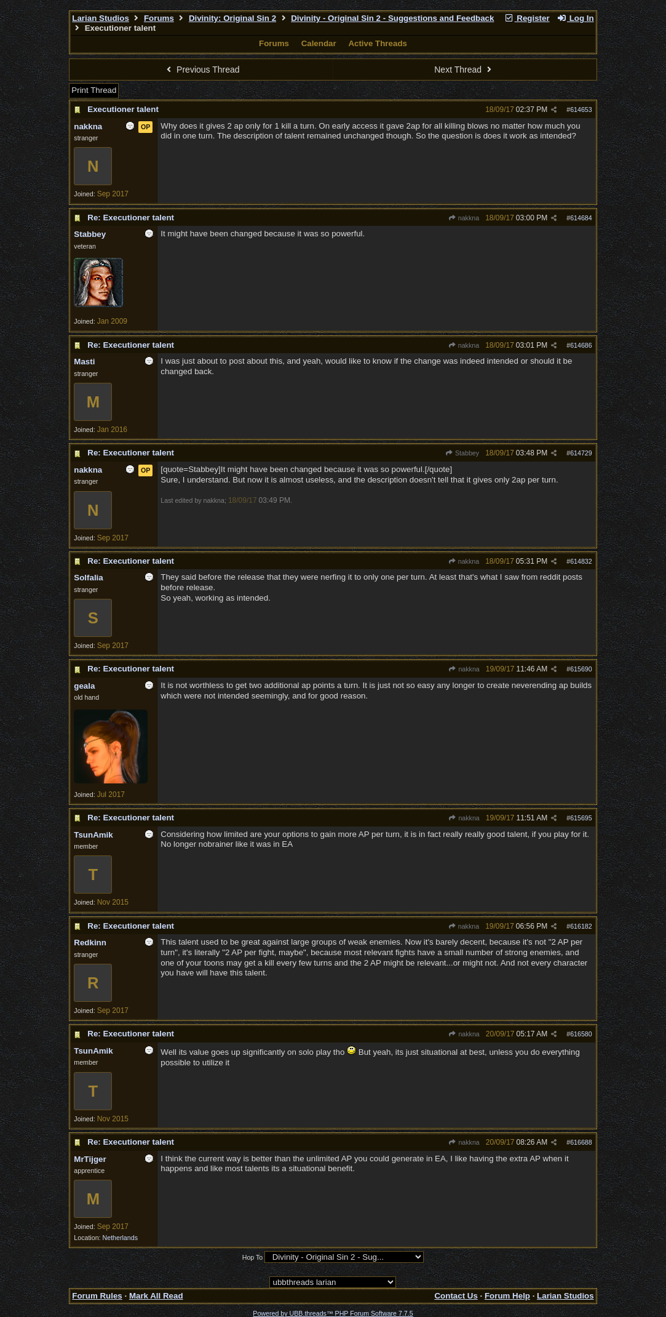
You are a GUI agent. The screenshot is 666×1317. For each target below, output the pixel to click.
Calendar (318, 43)
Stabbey (462, 453)
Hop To (252, 1257)
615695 (581, 818)
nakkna (463, 218)
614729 (581, 453)
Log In (575, 18)
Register (527, 18)
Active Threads (377, 43)
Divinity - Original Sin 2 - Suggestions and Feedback (392, 18)
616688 (581, 1142)
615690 (581, 669)
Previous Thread (202, 69)
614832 (581, 561)
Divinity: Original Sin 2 (232, 18)
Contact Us (455, 1295)
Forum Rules (97, 1295)
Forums (159, 18)
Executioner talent (123, 109)
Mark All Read (156, 1295)
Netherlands (120, 1237)
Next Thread (464, 69)
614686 (581, 345)
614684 (581, 218)
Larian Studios (100, 18)
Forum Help (507, 1295)
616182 (581, 926)
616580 (581, 1034)
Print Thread (93, 90)
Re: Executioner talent (130, 217)
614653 (581, 109)
